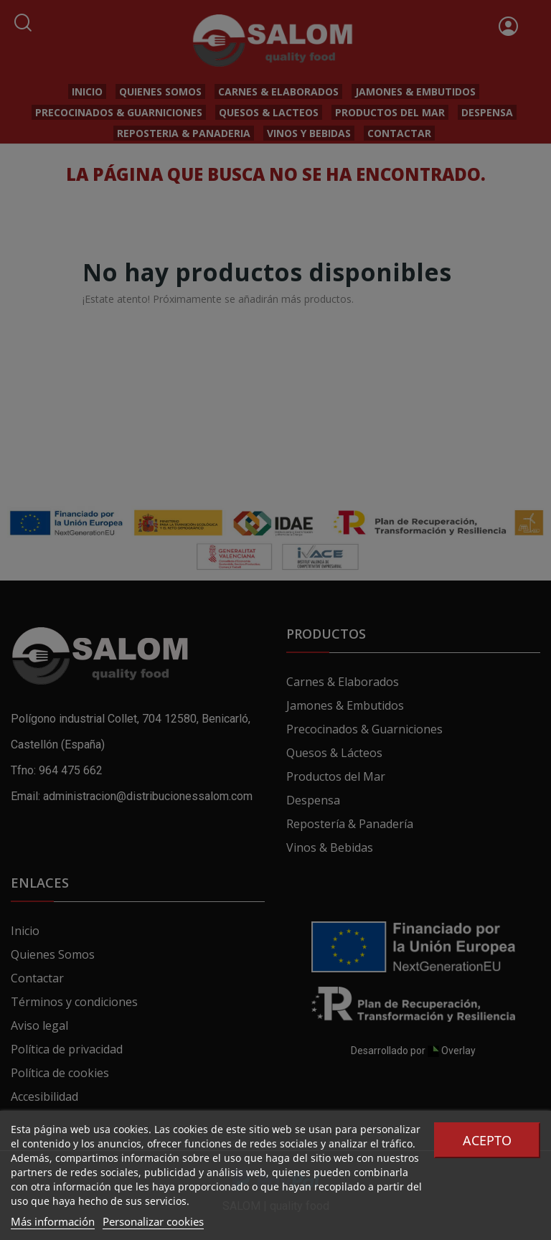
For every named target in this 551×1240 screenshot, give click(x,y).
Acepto (487, 1140)
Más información (53, 1221)
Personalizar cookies (153, 1221)
